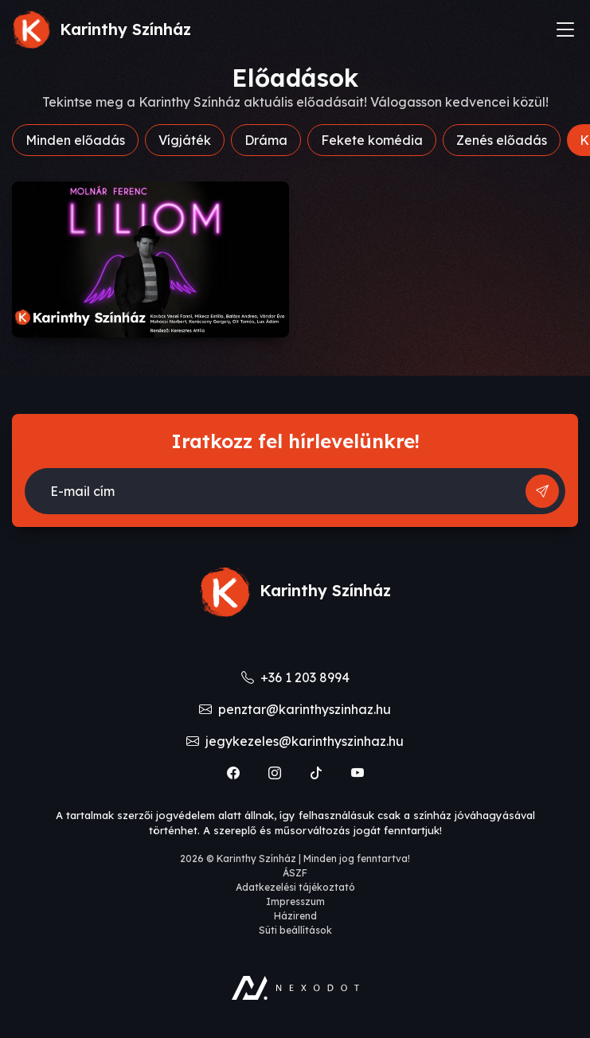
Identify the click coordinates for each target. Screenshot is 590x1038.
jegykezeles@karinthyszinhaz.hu (295, 741)
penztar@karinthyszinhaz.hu (295, 709)
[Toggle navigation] (565, 29)
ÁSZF (295, 873)
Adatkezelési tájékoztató (295, 887)
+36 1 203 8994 (295, 677)
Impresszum (295, 901)
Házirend (295, 916)
